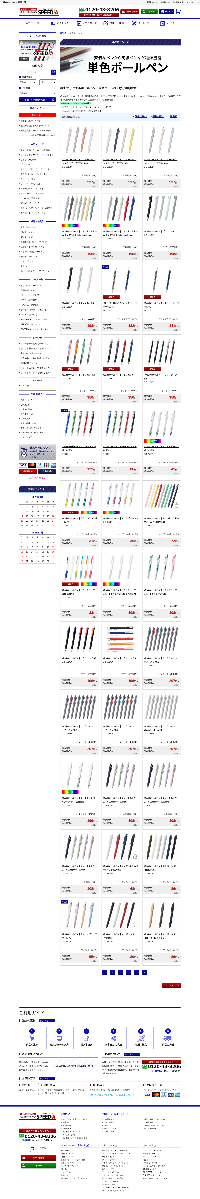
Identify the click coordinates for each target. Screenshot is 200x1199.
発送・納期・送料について (32, 423)
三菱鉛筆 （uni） (28, 290)
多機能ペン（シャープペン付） (35, 242)
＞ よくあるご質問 (67, 1135)
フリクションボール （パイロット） (37, 155)
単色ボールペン (28, 227)
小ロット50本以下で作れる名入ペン (37, 368)
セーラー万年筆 (79, 111)
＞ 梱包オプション (108, 1129)
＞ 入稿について (107, 1126)
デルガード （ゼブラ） (31, 203)
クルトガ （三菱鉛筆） (31, 198)
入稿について (26, 400)
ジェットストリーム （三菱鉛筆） (36, 150)
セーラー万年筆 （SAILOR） (34, 310)
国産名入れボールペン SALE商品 (36, 130)
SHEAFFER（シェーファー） (34, 319)
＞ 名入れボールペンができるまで (73, 1138)
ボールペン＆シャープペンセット (36, 271)
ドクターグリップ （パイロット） (36, 169)
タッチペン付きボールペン (33, 251)
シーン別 (167, 23)
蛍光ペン (25, 266)
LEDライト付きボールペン (33, 247)
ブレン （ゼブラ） (29, 164)
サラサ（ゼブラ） (29, 159)
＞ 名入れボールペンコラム (71, 1132)
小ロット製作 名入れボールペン (35, 348)
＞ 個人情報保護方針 (150, 1129)
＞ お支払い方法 (107, 1132)
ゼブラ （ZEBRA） (29, 300)
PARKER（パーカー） (31, 324)
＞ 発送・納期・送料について (153, 1119)
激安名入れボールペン (31, 121)
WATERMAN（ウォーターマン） (36, 329)
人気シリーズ (86, 23)
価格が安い (158, 116)
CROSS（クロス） (29, 314)
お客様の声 (165, 2)
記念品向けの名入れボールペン (35, 358)
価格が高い (141, 116)
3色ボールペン (27, 237)
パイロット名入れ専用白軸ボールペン (38, 135)
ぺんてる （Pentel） (30, 305)
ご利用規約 (25, 405)
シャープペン (27, 261)
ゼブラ (109, 107)
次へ (171, 985)
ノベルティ (26, 385)
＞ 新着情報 (65, 1122)
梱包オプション (27, 414)
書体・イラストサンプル (31, 428)
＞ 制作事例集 (65, 1129)
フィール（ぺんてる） (31, 184)
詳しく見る (44, 1021)
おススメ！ (59, 23)
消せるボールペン (29, 256)
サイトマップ (26, 437)
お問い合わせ (132, 11)
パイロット (98, 107)
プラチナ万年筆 (94, 111)
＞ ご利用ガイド (107, 1119)
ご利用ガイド (151, 2)
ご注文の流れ (26, 409)
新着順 (173, 116)
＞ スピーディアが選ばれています (73, 1119)
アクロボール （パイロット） (34, 174)
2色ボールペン (27, 232)
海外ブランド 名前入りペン (33, 213)
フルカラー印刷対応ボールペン (35, 343)
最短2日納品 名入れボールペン (35, 125)
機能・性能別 (113, 23)
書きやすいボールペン (31, 353)
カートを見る (37, 1149)
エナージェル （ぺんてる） (33, 188)
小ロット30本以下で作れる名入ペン (37, 373)
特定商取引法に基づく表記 (32, 432)
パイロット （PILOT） (31, 295)
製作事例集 (178, 2)
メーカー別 (140, 23)
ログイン (169, 11)
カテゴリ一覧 (33, 23)
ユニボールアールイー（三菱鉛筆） (37, 208)
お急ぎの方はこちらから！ (37, 1131)
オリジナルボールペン (31, 285)
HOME (63, 33)
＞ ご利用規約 (147, 1122)
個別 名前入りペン (29, 363)
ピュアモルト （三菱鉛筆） (33, 193)
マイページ (151, 11)
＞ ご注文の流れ (107, 1122)
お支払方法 (25, 418)
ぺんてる (66, 111)
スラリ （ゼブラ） (29, 179)
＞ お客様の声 (65, 1126)
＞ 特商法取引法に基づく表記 (153, 1126)
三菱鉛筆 (87, 107)
